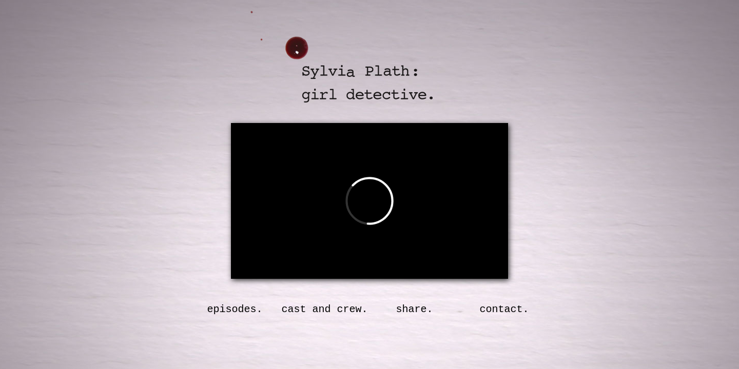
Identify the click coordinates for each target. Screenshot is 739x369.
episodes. (234, 309)
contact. (504, 309)
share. (414, 309)
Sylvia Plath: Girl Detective (356, 69)
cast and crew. (324, 309)
